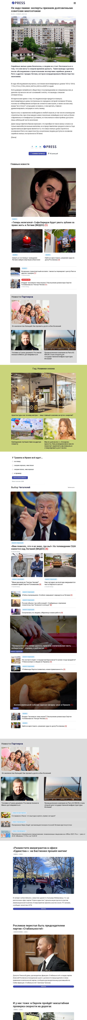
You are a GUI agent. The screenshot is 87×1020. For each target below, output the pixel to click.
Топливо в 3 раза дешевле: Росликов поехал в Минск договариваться (26, 354)
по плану (17, 461)
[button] (75, 3)
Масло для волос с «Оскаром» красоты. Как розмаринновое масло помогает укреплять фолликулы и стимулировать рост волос (59, 445)
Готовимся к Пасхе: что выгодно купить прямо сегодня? (33, 816)
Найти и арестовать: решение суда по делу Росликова (43, 726)
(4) (59, 260)
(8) (51, 605)
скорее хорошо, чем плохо (24, 465)
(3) (51, 662)
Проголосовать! (19, 477)
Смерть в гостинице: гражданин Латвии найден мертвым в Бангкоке (26, 259)
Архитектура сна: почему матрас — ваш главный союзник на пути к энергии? (42, 415)
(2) (71, 595)
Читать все (71, 487)
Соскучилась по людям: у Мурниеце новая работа (41, 613)
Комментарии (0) (38, 153)
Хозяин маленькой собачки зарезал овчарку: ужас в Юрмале (42, 705)
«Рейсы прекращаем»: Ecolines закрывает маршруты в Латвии (46, 595)
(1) (46, 225)
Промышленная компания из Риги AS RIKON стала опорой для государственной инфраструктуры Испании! (59, 356)
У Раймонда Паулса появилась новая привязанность (42, 669)
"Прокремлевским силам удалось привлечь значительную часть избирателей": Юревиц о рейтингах (41, 647)
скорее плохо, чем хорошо (24, 469)
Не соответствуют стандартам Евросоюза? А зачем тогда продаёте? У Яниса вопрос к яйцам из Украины (49, 661)
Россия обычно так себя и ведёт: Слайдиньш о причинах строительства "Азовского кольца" (44, 604)
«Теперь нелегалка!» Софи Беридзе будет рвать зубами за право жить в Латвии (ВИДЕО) (43, 223)
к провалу (17, 473)
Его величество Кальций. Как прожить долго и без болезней (36, 326)
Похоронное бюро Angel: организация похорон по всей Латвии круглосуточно (42, 825)
